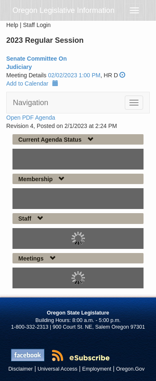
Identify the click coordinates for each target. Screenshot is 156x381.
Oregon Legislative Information (63, 10)
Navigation (30, 102)
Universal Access (57, 369)
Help (12, 25)
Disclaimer (20, 369)
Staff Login (37, 25)
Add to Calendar (32, 83)
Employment (96, 369)
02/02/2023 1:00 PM (74, 75)
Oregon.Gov (130, 369)
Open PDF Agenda (30, 117)
